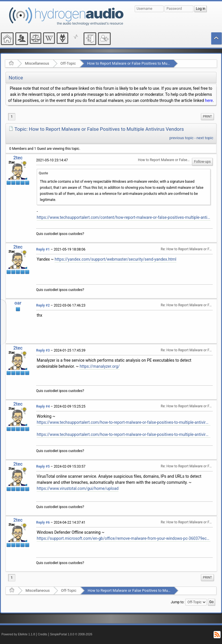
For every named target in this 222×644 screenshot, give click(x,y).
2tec (18, 157)
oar (17, 303)
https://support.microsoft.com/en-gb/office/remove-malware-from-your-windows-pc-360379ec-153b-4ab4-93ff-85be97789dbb (123, 538)
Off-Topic (68, 63)
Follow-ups (202, 162)
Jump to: (177, 602)
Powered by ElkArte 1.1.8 (18, 634)
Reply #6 (43, 522)
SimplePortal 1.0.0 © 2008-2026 (71, 634)
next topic (205, 138)
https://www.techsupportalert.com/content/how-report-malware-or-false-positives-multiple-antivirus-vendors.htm (123, 217)
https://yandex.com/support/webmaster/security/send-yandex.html (115, 259)
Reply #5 (43, 466)
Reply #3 (43, 350)
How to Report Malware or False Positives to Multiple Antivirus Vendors (146, 63)
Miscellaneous (37, 63)
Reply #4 (43, 406)
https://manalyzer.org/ (99, 366)
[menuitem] (207, 116)
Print (207, 116)
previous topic (181, 138)
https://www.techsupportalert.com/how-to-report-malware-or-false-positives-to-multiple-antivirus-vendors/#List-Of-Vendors (123, 434)
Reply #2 (43, 305)
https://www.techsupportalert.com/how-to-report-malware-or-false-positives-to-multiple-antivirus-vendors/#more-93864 (123, 422)
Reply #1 (43, 249)
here (209, 100)
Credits (42, 634)
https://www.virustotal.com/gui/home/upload (78, 488)
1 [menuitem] (12, 117)
